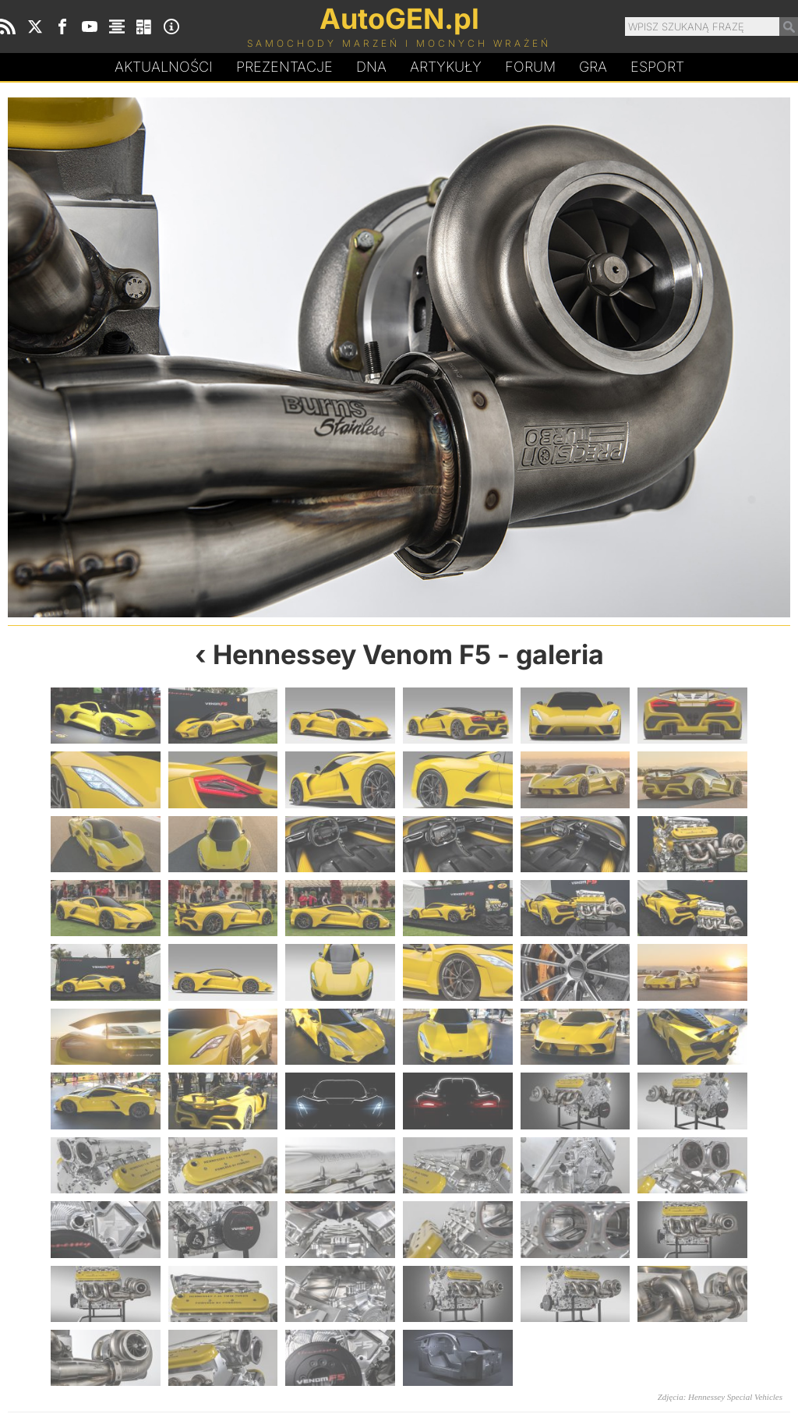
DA (371, 67)
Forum (530, 66)
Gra (593, 66)
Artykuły (446, 66)
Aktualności (164, 66)
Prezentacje (284, 66)
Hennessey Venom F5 (352, 654)
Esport (657, 66)
